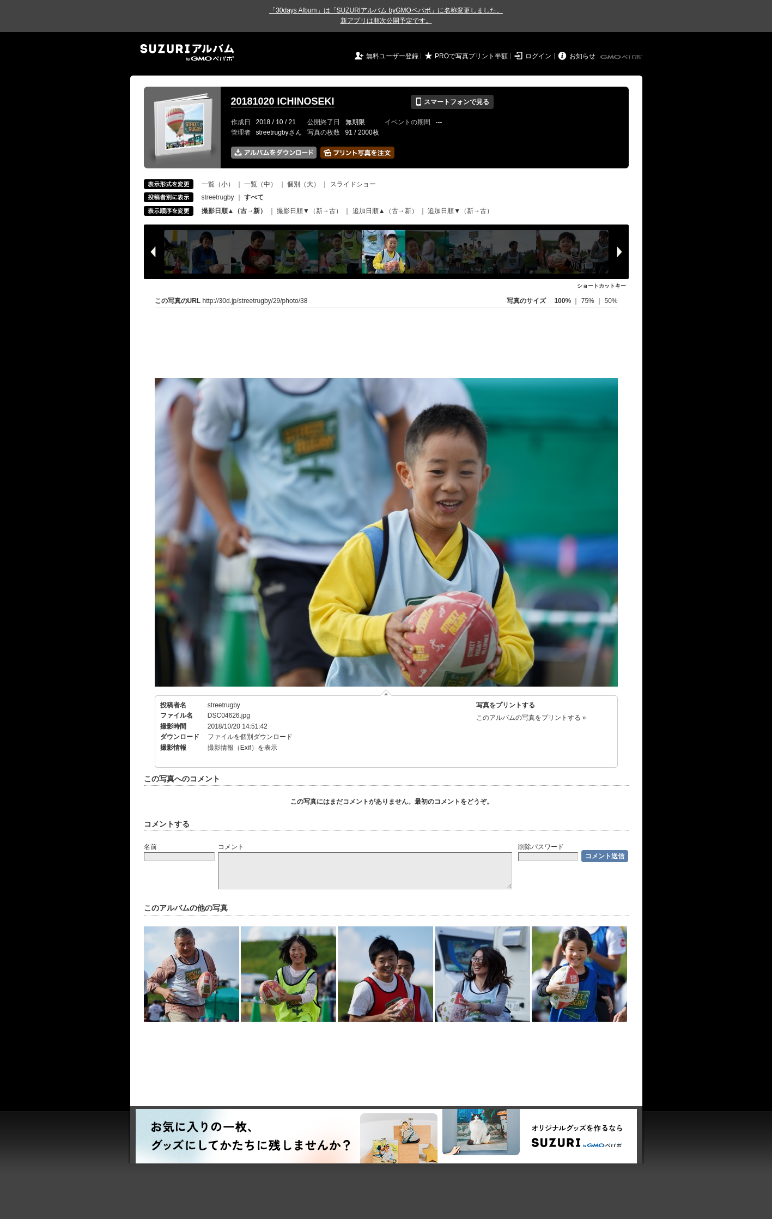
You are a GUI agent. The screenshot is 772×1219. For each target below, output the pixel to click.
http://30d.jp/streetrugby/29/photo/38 (255, 301)
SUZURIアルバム (187, 52)
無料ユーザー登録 (392, 56)
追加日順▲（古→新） (385, 211)
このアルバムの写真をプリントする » (531, 717)
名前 (150, 847)
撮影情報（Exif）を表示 (242, 747)
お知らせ (582, 56)
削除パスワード (541, 847)
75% (588, 301)
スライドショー (353, 184)
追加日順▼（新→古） (460, 211)
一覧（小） (218, 184)
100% (562, 301)
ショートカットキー (601, 286)
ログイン (538, 56)
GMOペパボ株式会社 (622, 57)
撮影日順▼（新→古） (309, 211)
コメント (231, 847)
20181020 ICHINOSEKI (283, 101)
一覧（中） (260, 184)
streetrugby (218, 197)
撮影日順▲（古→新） (234, 211)
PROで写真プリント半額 (471, 56)
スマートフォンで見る (452, 102)
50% (610, 301)
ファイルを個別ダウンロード (250, 737)
